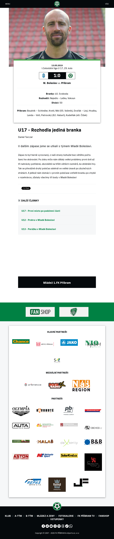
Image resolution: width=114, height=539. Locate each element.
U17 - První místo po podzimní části (40, 210)
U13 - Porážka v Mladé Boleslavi (38, 229)
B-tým (29, 515)
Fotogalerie (66, 515)
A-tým (18, 515)
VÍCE (107, 4)
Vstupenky (57, 519)
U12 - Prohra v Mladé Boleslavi (38, 220)
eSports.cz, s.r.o (73, 533)
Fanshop (104, 515)
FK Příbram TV (86, 515)
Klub (8, 515)
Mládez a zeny (46, 515)
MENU (7, 4)
